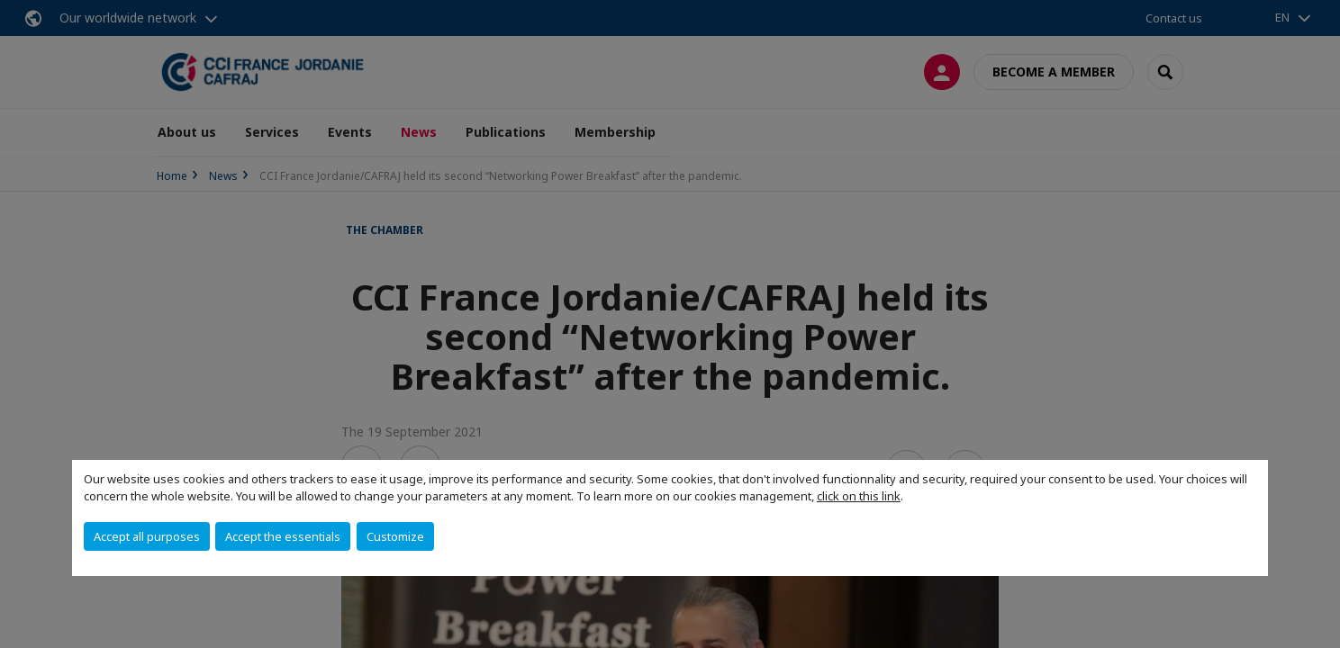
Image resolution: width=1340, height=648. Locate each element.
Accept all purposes (147, 536)
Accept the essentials (282, 536)
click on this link (859, 496)
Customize (395, 536)
